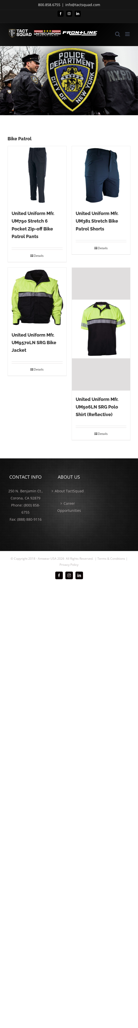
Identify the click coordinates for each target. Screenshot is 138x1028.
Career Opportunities (69, 507)
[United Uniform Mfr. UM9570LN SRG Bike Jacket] (37, 297)
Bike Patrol (20, 138)
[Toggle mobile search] (117, 34)
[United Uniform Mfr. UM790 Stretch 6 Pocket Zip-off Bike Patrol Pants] (37, 175)
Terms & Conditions (111, 558)
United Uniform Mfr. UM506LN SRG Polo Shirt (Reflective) (97, 407)
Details (39, 256)
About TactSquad (69, 491)
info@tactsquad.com (82, 4)
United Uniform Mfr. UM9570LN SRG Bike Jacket (34, 342)
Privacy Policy (69, 565)
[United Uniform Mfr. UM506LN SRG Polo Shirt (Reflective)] (101, 329)
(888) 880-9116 (29, 519)
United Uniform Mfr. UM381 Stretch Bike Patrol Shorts (97, 221)
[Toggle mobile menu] (127, 34)
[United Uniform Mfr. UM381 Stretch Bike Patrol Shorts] (101, 175)
